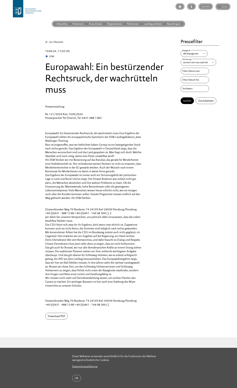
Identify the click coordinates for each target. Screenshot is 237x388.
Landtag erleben (153, 23)
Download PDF (56, 316)
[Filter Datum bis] (195, 80)
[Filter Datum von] (195, 71)
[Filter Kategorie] (194, 53)
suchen (187, 100)
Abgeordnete (114, 23)
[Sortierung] (198, 62)
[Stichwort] (195, 88)
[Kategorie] (194, 53)
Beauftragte (173, 23)
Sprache (205, 6)
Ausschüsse (95, 23)
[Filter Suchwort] (195, 88)
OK (76, 378)
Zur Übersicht (56, 42)
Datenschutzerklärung (84, 366)
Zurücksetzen (206, 100)
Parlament (78, 23)
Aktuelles (62, 23)
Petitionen (133, 23)
